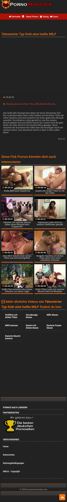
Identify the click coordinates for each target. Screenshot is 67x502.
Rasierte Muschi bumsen (12, 337)
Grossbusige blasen (32, 316)
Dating (44, 16)
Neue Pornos (30, 16)
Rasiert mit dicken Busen (32, 326)
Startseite (14, 16)
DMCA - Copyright (11, 471)
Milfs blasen (52, 315)
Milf (37, 104)
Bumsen (18, 104)
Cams (54, 16)
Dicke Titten (28, 104)
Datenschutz (9, 455)
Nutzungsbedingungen (13, 463)
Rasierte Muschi (47, 104)
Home (5, 446)
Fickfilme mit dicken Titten (11, 316)
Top (62, 497)
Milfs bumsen (11, 325)
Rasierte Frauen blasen (54, 326)
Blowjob (10, 104)
